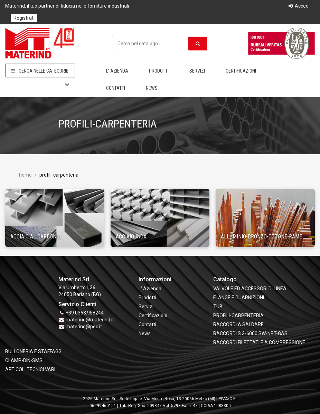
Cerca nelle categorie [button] (40, 70)
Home (25, 175)
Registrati (24, 18)
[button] (197, 43)
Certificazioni (241, 71)
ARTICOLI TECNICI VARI (30, 369)
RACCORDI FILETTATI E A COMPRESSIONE (259, 342)
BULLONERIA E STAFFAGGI (34, 351)
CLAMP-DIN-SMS (24, 360)
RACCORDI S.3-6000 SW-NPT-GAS (250, 333)
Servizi (197, 71)
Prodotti (159, 71)
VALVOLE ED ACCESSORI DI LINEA (249, 288)
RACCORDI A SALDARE (238, 324)
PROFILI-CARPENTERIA (238, 315)
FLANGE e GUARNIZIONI (238, 297)
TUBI (218, 306)
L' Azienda (117, 71)
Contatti (115, 88)
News (152, 88)
